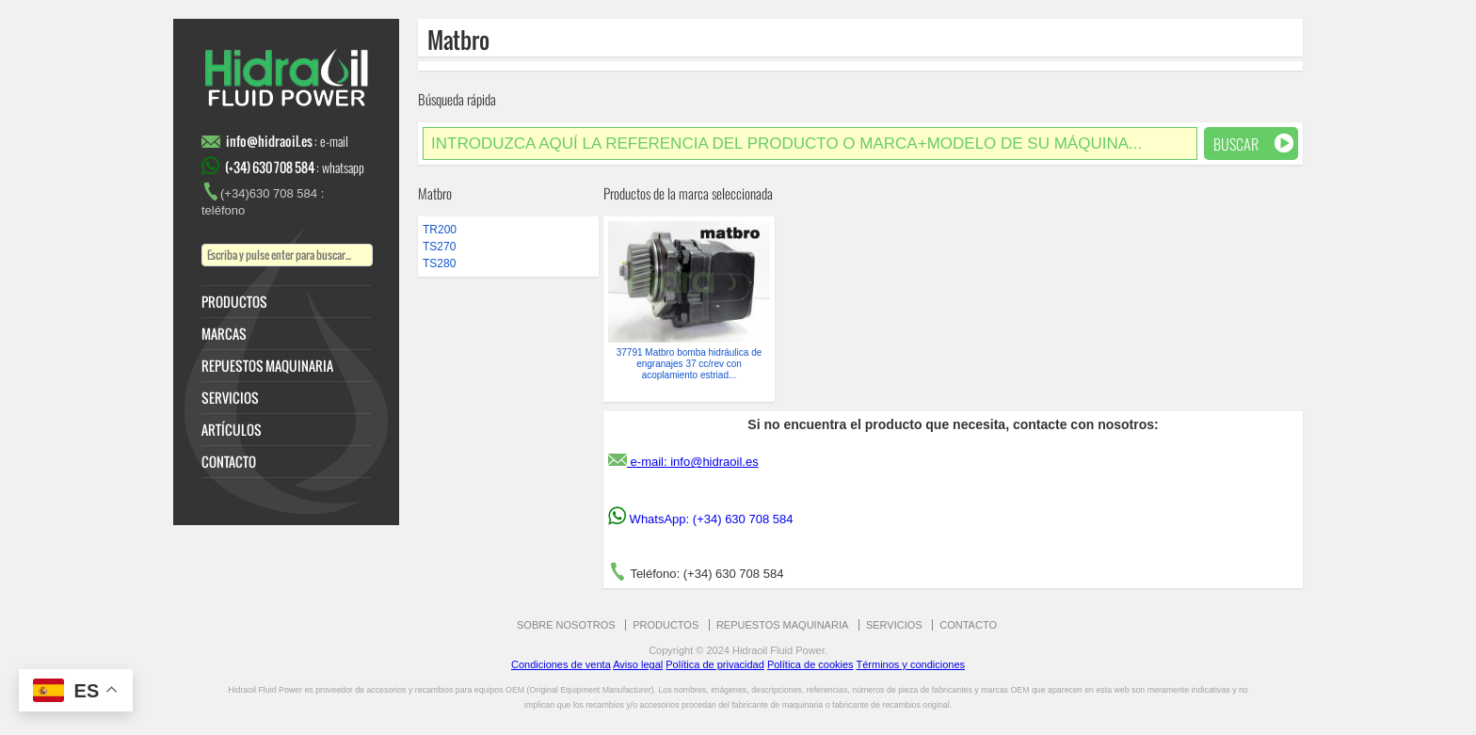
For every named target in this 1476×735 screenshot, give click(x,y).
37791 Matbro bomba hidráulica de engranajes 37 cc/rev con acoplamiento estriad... (689, 363)
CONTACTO (228, 462)
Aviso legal (638, 664)
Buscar (1253, 144)
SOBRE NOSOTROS (566, 625)
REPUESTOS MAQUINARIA (267, 366)
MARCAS (224, 334)
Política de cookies (810, 664)
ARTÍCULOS (231, 430)
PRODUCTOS (234, 302)
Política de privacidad (715, 664)
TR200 (440, 229)
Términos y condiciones (910, 664)
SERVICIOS (230, 398)
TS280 (439, 263)
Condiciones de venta (561, 664)
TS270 (439, 246)
